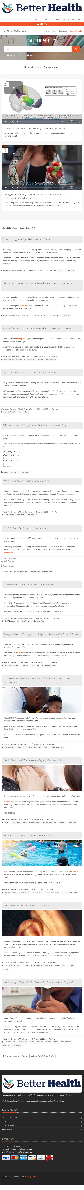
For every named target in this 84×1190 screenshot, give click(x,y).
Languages (38, 19)
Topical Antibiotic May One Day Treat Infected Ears (29, 372)
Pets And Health (10, 412)
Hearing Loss (9, 359)
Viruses (5, 969)
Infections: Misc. (11, 892)
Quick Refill (56, 19)
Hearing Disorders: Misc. (25, 359)
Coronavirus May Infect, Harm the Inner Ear (27, 905)
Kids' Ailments (66, 1042)
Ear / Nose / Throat (19, 822)
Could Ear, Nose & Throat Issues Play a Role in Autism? (32, 760)
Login (79, 19)
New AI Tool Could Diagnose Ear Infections (26, 480)
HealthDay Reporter (12, 452)
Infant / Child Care (11, 665)
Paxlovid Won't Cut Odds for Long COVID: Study (29, 584)
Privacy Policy (8, 1129)
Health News (14, 55)
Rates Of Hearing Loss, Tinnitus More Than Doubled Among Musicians (39, 328)
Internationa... (9, 552)
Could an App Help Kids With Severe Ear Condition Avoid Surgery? (38, 982)
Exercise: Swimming (69, 892)
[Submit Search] (76, 49)
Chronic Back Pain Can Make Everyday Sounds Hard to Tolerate (35, 128)
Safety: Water (24, 892)
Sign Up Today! (68, 19)
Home (47, 31)
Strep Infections (37, 665)
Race (46, 747)
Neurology (72, 822)
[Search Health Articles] (38, 49)
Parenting (62, 822)
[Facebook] (2, 1181)
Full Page (49, 270)
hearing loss (21, 339)
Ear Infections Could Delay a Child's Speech (26, 527)
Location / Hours (8, 1125)
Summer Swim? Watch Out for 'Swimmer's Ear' (28, 835)
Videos (31, 55)
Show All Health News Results (42, 1056)
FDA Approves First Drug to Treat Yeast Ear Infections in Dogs (35, 425)
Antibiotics (24, 665)
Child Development (20, 571)
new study (21, 653)
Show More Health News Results (15, 1056)
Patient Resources (59, 31)
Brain (59, 270)
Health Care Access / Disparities (29, 747)
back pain (24, 306)
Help (47, 19)
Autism (7, 822)
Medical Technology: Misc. (14, 515)
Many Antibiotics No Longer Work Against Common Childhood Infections (42, 634)
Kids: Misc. (7, 1046)
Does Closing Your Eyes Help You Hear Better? (27, 239)
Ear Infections (68, 270)
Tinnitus (40, 359)
